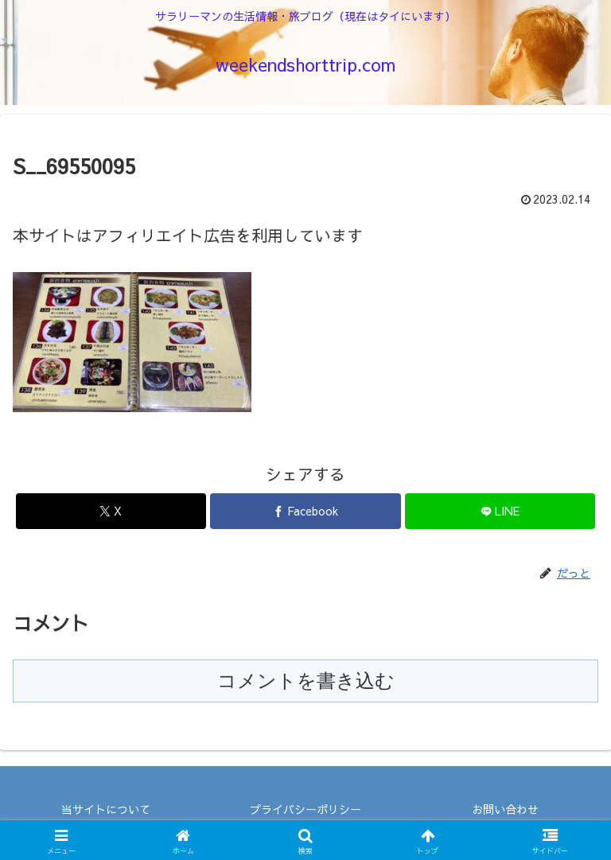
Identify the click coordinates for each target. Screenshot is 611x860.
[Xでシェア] (111, 511)
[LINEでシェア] (500, 511)
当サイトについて (105, 809)
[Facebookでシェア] (305, 511)
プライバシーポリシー (305, 809)
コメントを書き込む (306, 680)
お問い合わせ (505, 809)
